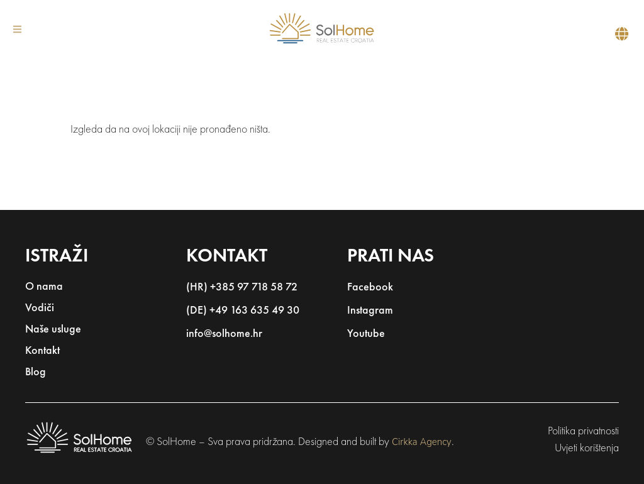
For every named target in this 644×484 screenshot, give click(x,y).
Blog (35, 372)
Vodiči (39, 308)
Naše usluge (53, 330)
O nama (44, 287)
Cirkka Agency (422, 442)
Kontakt (42, 351)
